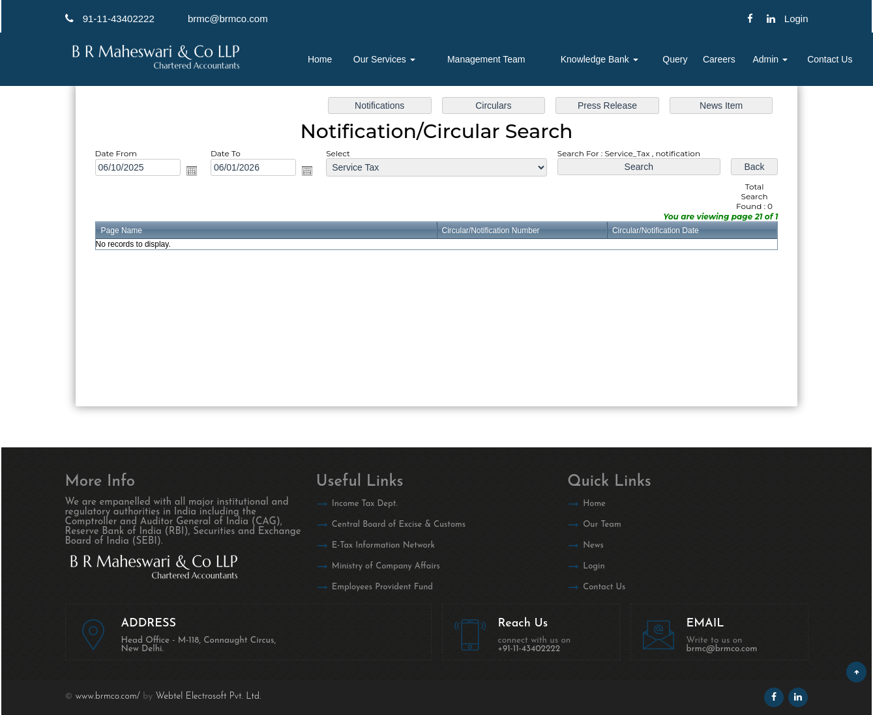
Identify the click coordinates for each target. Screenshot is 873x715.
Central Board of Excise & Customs (399, 524)
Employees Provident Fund (382, 587)
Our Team (602, 524)
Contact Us (829, 59)
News (593, 545)
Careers (719, 59)
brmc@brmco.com (228, 18)
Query (674, 59)
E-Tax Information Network (383, 545)
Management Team (486, 59)
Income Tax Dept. (365, 503)
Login (593, 566)
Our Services (384, 59)
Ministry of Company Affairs (386, 566)
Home (320, 59)
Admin (770, 59)
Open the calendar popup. (192, 170)
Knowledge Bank (599, 59)
